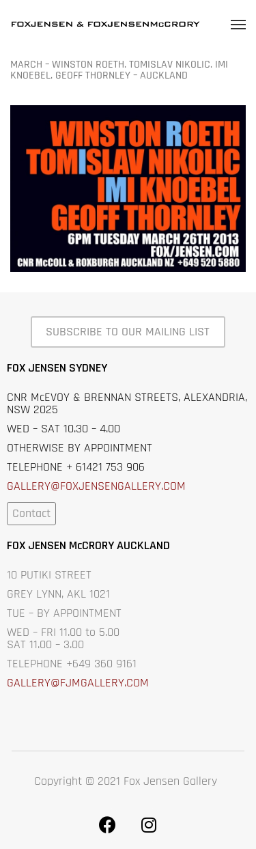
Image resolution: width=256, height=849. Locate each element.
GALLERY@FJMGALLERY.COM (78, 683)
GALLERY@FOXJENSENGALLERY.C (88, 486)
